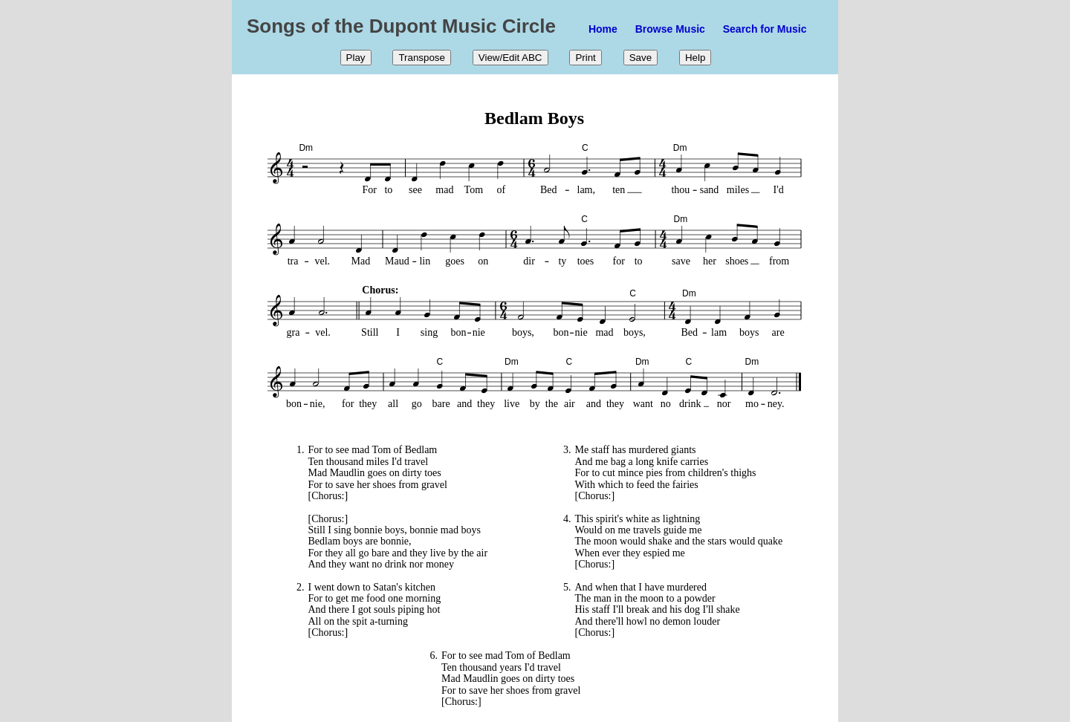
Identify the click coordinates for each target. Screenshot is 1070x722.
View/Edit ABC (510, 57)
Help (695, 57)
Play (356, 57)
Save (640, 57)
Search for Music (765, 29)
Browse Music (670, 29)
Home (602, 29)
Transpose (421, 57)
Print (585, 57)
